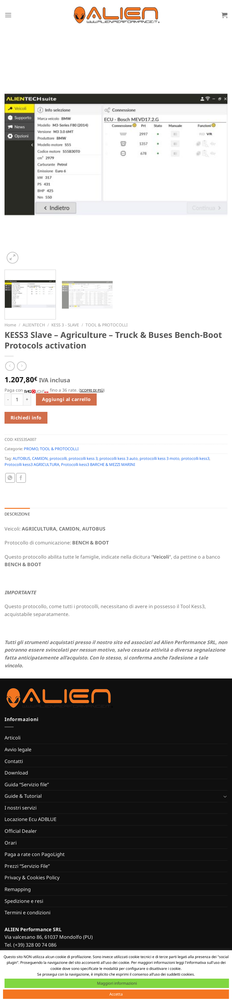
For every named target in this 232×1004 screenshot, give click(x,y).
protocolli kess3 (195, 458)
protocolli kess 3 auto (118, 458)
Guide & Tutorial (23, 796)
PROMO (31, 448)
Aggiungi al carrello (66, 399)
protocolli (58, 458)
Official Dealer (21, 831)
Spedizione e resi (24, 901)
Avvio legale (18, 749)
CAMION (40, 458)
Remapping (18, 889)
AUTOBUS (21, 458)
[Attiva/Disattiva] (225, 796)
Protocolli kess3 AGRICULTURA (32, 464)
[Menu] (8, 15)
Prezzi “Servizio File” (27, 866)
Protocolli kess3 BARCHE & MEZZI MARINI (98, 464)
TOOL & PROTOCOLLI (106, 325)
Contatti (14, 761)
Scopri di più (91, 390)
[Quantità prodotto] (17, 399)
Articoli (13, 737)
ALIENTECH (34, 325)
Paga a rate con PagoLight (35, 854)
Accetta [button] (116, 994)
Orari (11, 842)
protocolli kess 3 (83, 458)
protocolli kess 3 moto (159, 458)
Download (16, 772)
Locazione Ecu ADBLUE (30, 819)
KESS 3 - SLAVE (65, 325)
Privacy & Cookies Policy (32, 877)
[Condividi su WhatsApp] (10, 478)
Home (10, 325)
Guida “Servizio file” (27, 784)
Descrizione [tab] (17, 514)
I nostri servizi (21, 807)
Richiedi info (26, 417)
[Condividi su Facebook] (21, 478)
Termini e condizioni (27, 912)
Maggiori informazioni (117, 983)
